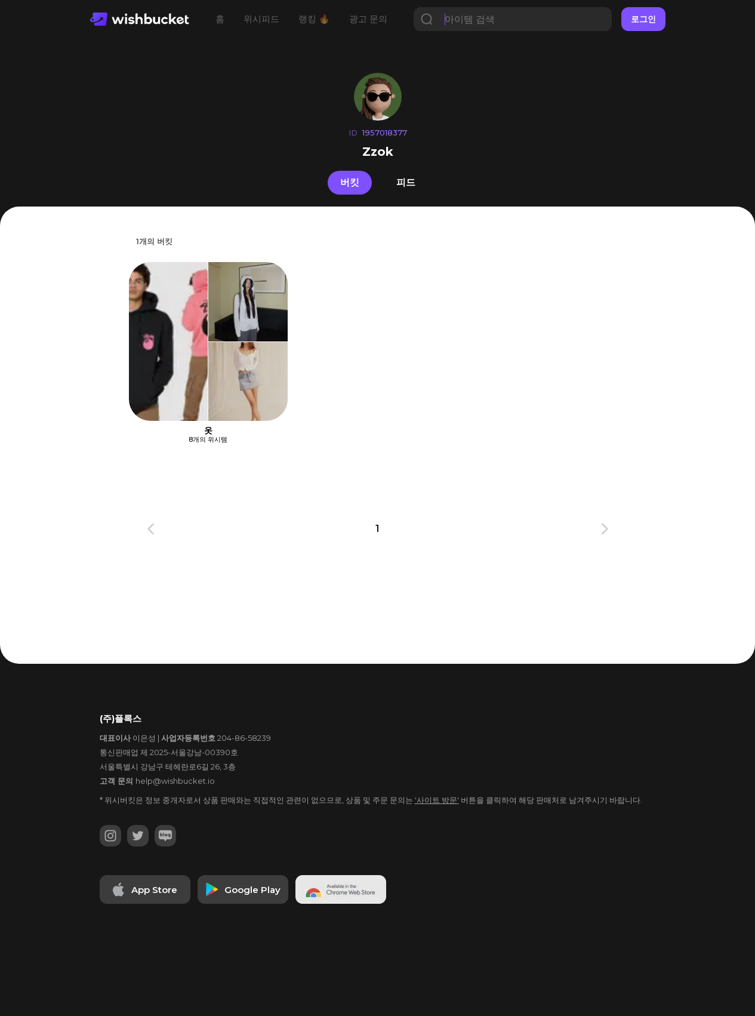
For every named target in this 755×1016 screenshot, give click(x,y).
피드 (405, 182)
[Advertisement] (62, 406)
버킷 (349, 182)
